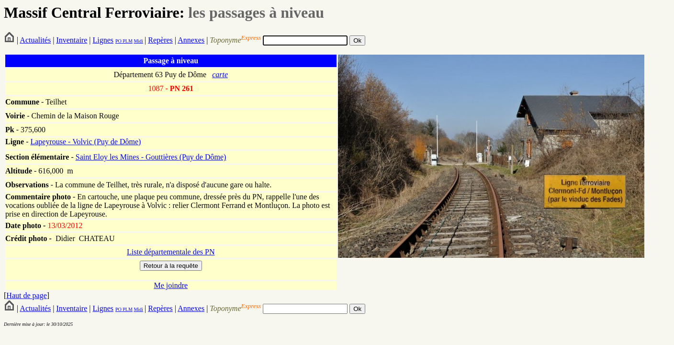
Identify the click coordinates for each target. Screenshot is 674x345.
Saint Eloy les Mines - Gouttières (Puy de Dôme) (151, 157)
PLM (127, 41)
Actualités (35, 40)
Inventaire (71, 40)
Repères (160, 40)
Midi (138, 41)
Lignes (102, 40)
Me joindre (171, 285)
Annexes (191, 40)
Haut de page (26, 295)
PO (118, 41)
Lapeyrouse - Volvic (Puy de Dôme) (85, 142)
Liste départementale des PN (171, 252)
